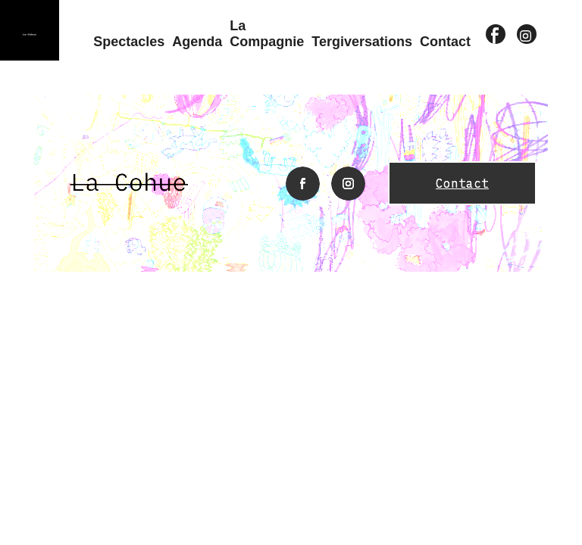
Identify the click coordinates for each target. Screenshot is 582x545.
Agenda (197, 41)
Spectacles (128, 41)
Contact (445, 41)
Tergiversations (361, 41)
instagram (527, 36)
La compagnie (267, 33)
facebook (496, 36)
